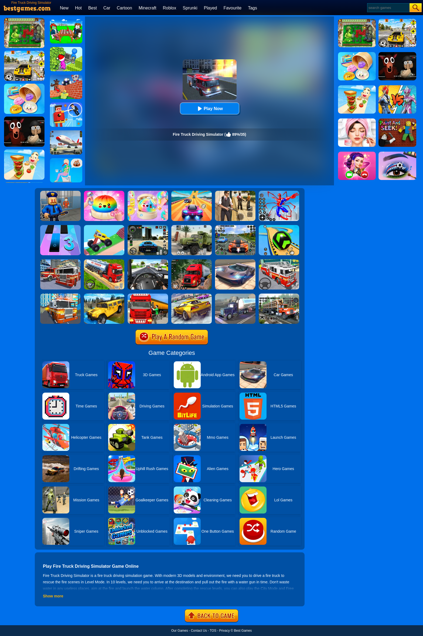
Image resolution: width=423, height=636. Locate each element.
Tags (252, 8)
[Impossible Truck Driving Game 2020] (235, 295)
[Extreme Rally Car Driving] (191, 295)
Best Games (243, 630)
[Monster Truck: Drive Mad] (104, 227)
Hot (78, 8)
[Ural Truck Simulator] (191, 227)
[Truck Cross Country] (104, 295)
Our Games (179, 630)
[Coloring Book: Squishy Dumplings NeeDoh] (104, 193)
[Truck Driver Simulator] (104, 261)
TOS (213, 630)
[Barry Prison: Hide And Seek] (60, 193)
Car (106, 8)
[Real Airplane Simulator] (66, 132)
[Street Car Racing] (235, 227)
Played (210, 8)
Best (92, 8)
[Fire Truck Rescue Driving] (279, 261)
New (64, 8)
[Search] (388, 7)
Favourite (232, 8)
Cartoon (124, 8)
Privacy (224, 630)
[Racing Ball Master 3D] (279, 227)
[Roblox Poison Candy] (66, 21)
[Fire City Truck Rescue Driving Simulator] (60, 295)
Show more (53, 596)
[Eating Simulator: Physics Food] (66, 160)
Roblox (169, 8)
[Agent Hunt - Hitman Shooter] (235, 193)
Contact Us (199, 630)
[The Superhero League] (66, 104)
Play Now (209, 108)
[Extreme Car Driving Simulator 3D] (148, 227)
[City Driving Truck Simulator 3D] (148, 261)
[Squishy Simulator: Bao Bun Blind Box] (148, 193)
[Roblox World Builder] (66, 77)
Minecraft (147, 8)
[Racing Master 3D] (191, 193)
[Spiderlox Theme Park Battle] (279, 193)
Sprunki (190, 8)
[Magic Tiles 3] (60, 227)
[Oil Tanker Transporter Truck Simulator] (148, 295)
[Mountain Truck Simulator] (191, 261)
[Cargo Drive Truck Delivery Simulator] (279, 295)
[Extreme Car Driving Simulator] (235, 261)
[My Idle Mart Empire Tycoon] (66, 49)
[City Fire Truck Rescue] (60, 261)
